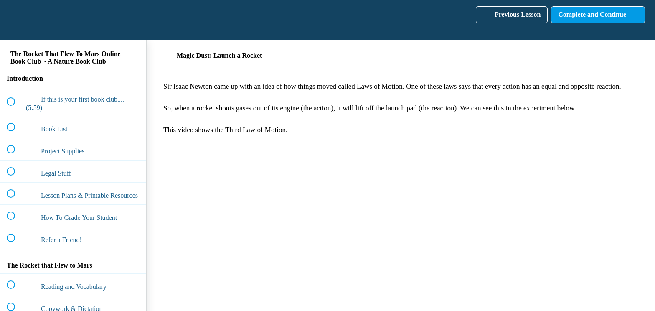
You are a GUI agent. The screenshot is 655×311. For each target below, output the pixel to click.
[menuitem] (73, 20)
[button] (15, 20)
